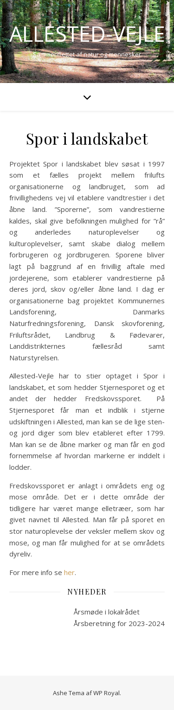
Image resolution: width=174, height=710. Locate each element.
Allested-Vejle (87, 33)
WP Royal (106, 693)
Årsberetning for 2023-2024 (119, 623)
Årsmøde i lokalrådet (107, 611)
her (69, 572)
